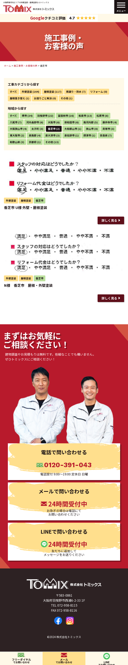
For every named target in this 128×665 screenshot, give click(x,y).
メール (64, 661)
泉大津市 (50, 135)
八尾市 (13, 122)
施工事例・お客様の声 (25, 65)
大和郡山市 (70, 129)
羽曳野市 (42, 115)
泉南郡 (33, 135)
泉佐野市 (69, 135)
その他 (64, 98)
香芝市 (52, 129)
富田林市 (63, 115)
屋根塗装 (49, 91)
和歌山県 (15, 142)
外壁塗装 (27, 91)
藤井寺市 (107, 122)
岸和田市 (69, 122)
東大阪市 (15, 135)
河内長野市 (32, 122)
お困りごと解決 (43, 98)
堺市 (24, 115)
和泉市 (82, 115)
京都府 (33, 142)
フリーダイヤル (21, 661)
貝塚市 (106, 129)
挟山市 (90, 129)
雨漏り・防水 (73, 91)
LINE (106, 662)
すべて (13, 91)
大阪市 (52, 122)
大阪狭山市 (16, 129)
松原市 (100, 115)
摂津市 (87, 135)
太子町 (35, 129)
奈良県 (104, 135)
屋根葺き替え (17, 98)
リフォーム (96, 91)
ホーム (7, 65)
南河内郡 (88, 122)
